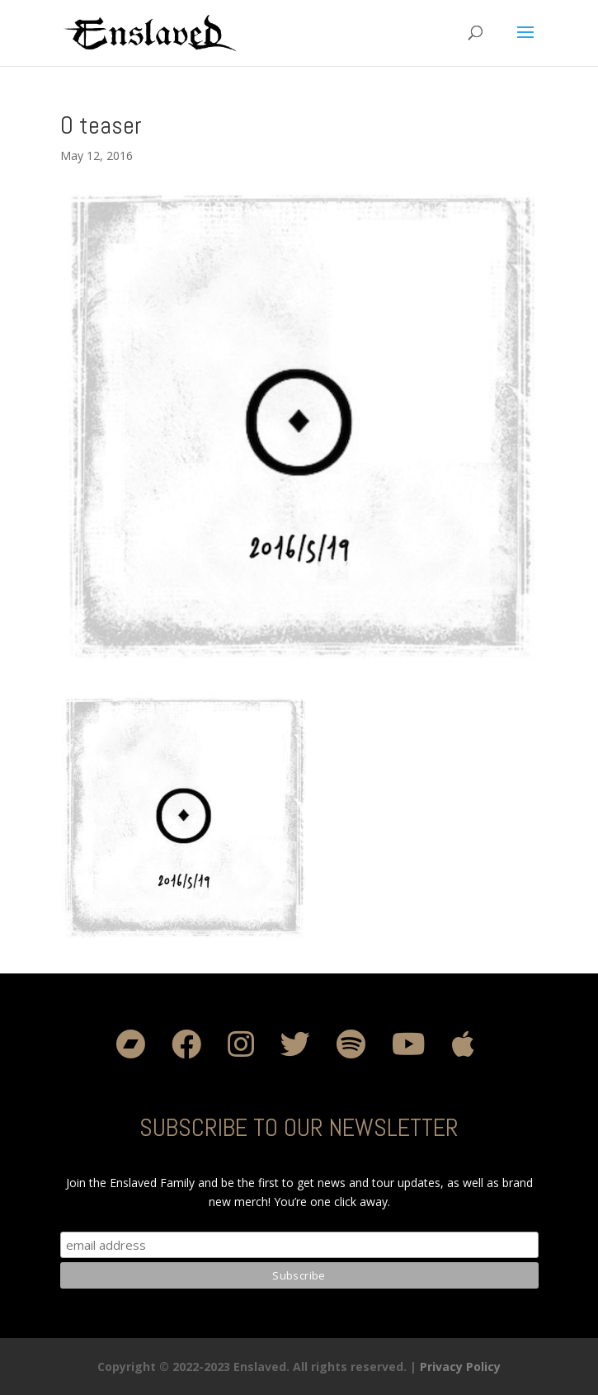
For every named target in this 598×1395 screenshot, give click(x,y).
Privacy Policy (460, 1366)
